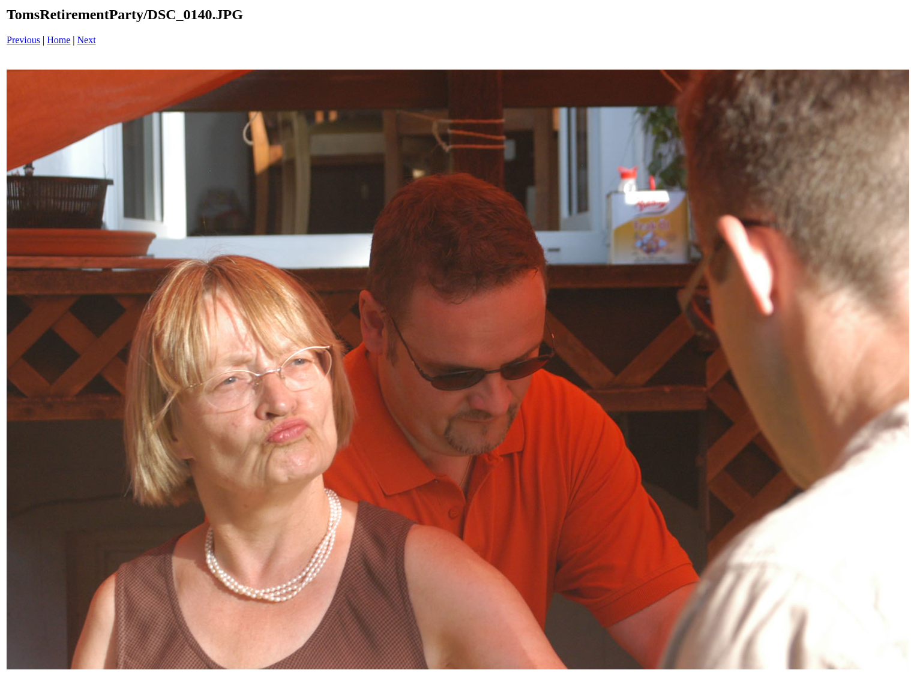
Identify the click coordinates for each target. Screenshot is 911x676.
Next (86, 40)
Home (58, 40)
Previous (23, 40)
